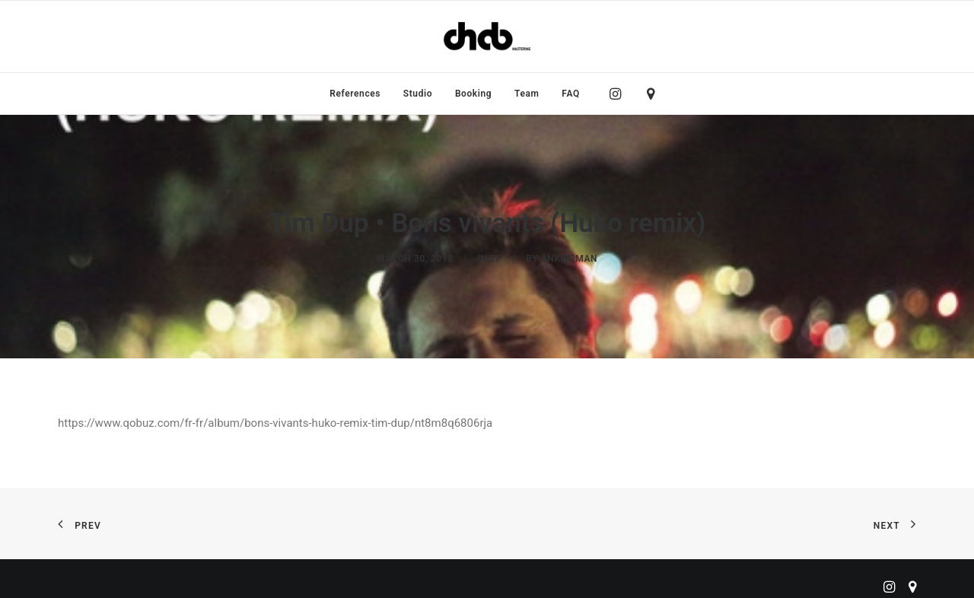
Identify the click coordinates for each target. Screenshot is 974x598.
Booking (473, 93)
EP (496, 250)
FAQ (571, 93)
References (354, 93)
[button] (619, 93)
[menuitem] (355, 93)
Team (527, 93)
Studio (417, 93)
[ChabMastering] (487, 36)
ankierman (569, 250)
